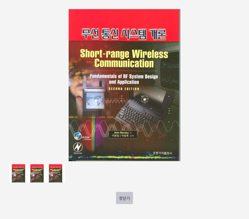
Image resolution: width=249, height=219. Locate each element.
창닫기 (124, 198)
